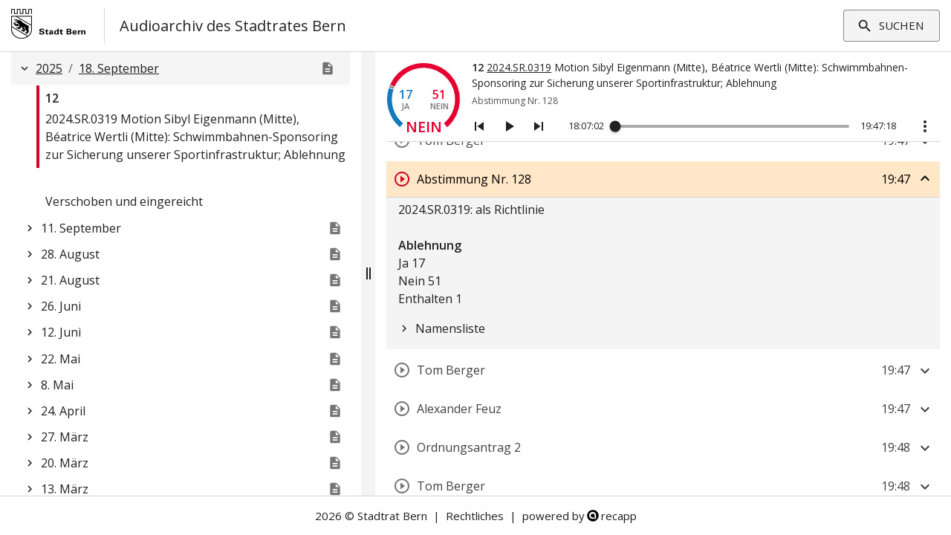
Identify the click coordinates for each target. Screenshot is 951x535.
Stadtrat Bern (392, 515)
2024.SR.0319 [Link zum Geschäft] (519, 67)
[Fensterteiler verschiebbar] (368, 274)
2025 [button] (49, 68)
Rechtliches (475, 515)
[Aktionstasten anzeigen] (925, 126)
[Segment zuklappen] (925, 178)
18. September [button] (119, 68)
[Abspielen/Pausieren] (509, 126)
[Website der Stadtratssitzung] (335, 332)
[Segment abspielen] (402, 179)
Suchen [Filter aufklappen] (891, 25)
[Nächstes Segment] (539, 126)
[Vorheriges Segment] (479, 126)
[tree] (663, 328)
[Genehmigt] (328, 68)
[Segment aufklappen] (925, 371)
